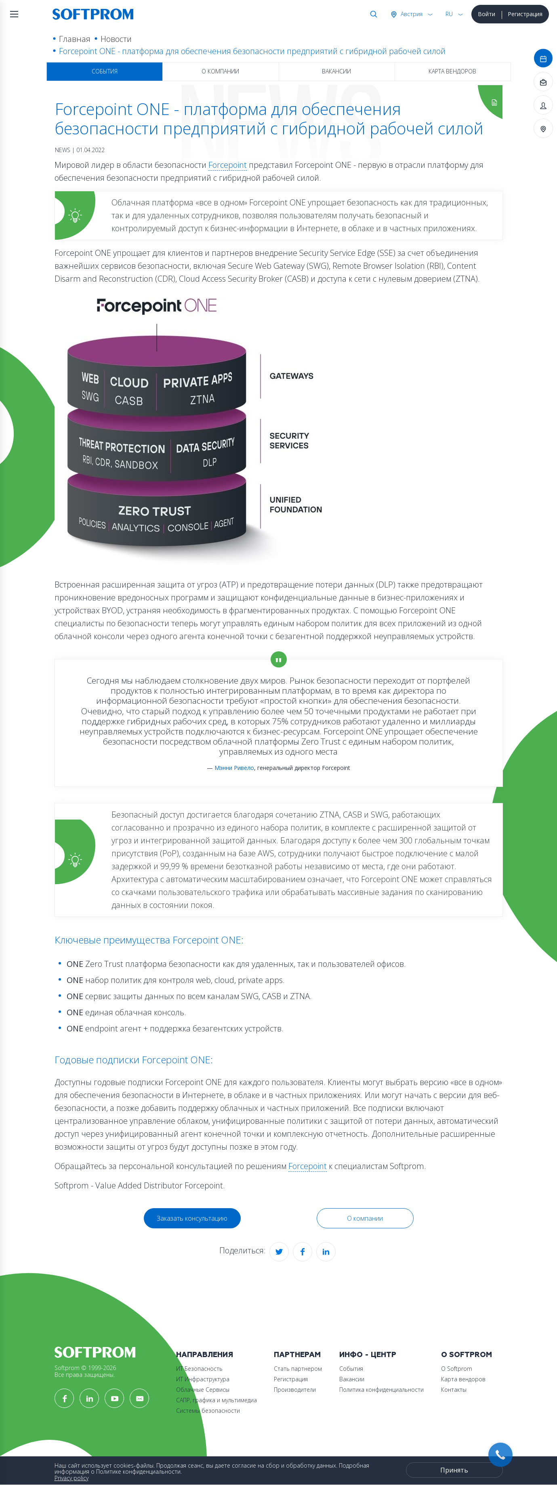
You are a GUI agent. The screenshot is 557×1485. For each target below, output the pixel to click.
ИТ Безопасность (199, 1368)
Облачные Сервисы (202, 1389)
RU (449, 14)
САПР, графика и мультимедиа (216, 1400)
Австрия (410, 14)
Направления (204, 1355)
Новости (116, 38)
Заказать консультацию (192, 1218)
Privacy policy (71, 1478)
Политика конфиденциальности (381, 1389)
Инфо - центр (367, 1355)
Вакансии (336, 71)
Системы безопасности (208, 1410)
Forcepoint (227, 164)
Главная (74, 38)
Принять (454, 1470)
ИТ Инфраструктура (202, 1379)
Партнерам (297, 1355)
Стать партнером (298, 1368)
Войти (486, 14)
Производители (295, 1389)
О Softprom (466, 1355)
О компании (220, 71)
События (105, 71)
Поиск (372, 14)
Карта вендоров (452, 71)
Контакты (454, 1389)
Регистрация (525, 14)
